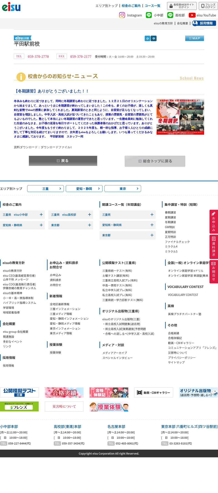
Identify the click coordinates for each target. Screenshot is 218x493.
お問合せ (213, 271)
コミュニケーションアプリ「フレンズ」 (193, 348)
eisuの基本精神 (12, 293)
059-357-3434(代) (73, 443)
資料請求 (213, 247)
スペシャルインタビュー (117, 358)
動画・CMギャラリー (181, 343)
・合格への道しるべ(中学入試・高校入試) (128, 334)
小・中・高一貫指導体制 (18, 298)
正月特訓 (170, 237)
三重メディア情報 (61, 314)
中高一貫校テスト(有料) (117, 285)
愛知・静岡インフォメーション (69, 318)
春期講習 (170, 212)
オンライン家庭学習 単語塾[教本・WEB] (193, 275)
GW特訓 (170, 227)
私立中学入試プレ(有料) (117, 290)
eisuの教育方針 (12, 271)
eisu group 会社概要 (15, 332)
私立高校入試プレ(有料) (117, 295)
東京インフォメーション (65, 328)
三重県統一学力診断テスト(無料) (122, 300)
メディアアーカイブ (114, 353)
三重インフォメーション (65, 309)
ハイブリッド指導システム (19, 303)
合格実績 (173, 333)
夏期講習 (170, 217)
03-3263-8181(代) (180, 443)
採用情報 (8, 365)
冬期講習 (170, 222)
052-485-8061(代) (127, 443)
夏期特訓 (170, 232)
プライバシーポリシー (182, 357)
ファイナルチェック (177, 242)
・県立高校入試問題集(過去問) (121, 324)
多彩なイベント (12, 341)
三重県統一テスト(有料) (117, 271)
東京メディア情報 (61, 333)
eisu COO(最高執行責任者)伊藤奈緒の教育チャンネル (19, 286)
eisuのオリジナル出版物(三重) (121, 319)
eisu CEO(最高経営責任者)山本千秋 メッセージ (19, 277)
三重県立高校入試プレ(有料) (120, 280)
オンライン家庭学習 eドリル (186, 271)
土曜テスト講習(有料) (115, 275)
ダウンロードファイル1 (56, 147)
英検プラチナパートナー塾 (184, 314)
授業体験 (55, 352)
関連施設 (8, 337)
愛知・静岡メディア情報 (65, 323)
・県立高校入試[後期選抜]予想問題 (124, 329)
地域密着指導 (11, 312)
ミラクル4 (171, 246)
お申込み (213, 222)
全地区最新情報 (59, 304)
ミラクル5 (171, 251)
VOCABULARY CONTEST (183, 295)
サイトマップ (176, 362)
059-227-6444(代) (19, 443)
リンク (7, 346)
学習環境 (8, 308)
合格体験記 (175, 338)
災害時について (177, 353)
